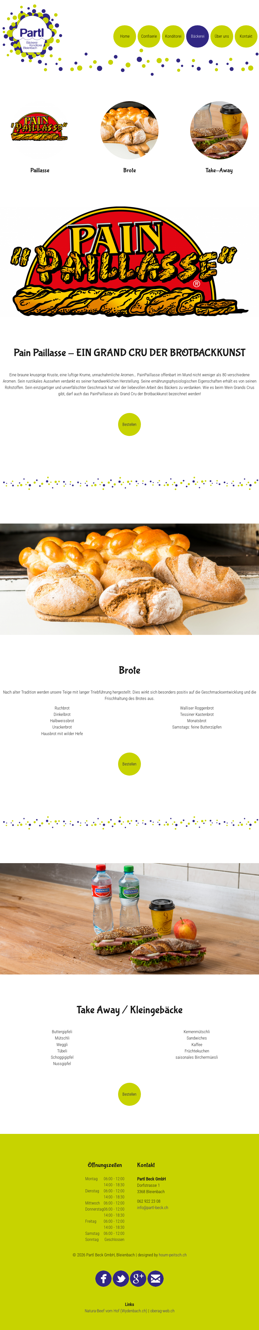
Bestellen (129, 424)
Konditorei (173, 36)
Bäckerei (197, 36)
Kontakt (246, 36)
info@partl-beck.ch (152, 1207)
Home (125, 36)
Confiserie (149, 36)
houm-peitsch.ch (173, 1254)
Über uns (222, 36)
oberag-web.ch (162, 1310)
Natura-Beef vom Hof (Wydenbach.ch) (116, 1310)
